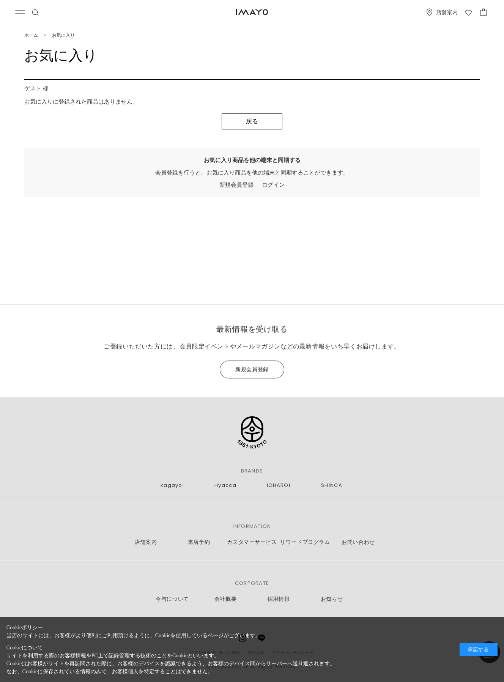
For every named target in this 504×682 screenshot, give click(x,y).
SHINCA (331, 485)
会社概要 (225, 599)
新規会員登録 (236, 185)
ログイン (273, 185)
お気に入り (63, 35)
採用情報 (279, 599)
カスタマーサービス (252, 542)
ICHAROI (278, 485)
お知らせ (332, 599)
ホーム (31, 35)
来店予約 (199, 542)
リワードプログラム (305, 542)
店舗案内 (146, 542)
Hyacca (225, 485)
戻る (252, 121)
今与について (172, 599)
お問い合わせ (358, 542)
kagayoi (172, 485)
